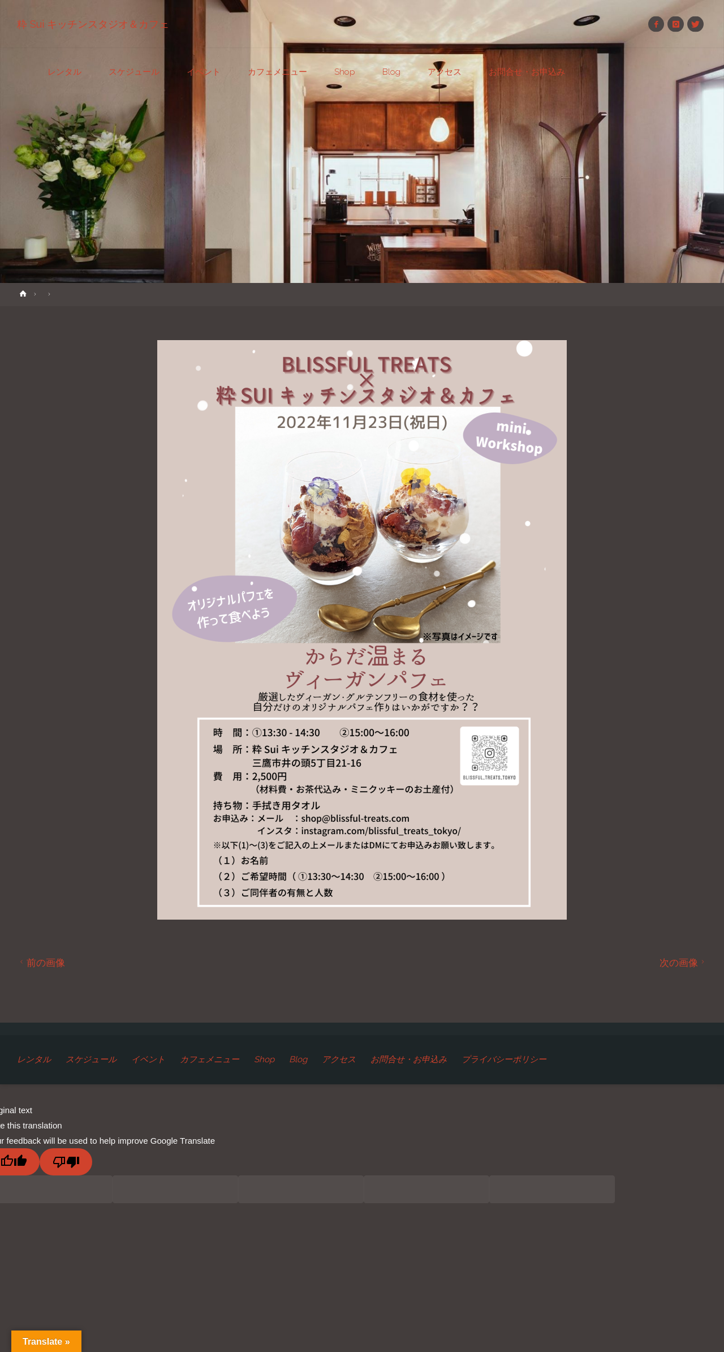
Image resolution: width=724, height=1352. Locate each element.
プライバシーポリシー (504, 1059)
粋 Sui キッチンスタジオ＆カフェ (93, 24)
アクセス (339, 1059)
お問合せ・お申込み (408, 1059)
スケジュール (91, 1059)
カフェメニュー (209, 1059)
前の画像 (41, 962)
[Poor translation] (66, 1161)
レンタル (34, 1059)
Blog (298, 1059)
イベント (148, 1059)
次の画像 (684, 962)
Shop (264, 1059)
